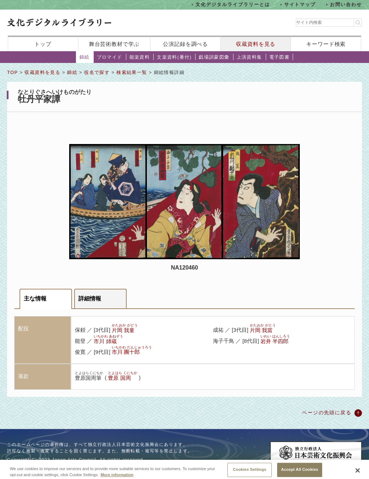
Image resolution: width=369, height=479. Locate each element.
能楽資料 (140, 57)
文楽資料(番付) (174, 57)
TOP (12, 72)
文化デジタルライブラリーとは (232, 4)
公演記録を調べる (185, 44)
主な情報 (35, 299)
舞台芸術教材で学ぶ (114, 44)
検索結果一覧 (131, 72)
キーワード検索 (326, 44)
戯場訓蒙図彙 (214, 57)
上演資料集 (249, 57)
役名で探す (97, 72)
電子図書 (279, 57)
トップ (42, 44)
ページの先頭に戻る (326, 412)
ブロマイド (109, 57)
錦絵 (84, 57)
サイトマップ (300, 4)
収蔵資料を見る (255, 44)
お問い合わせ (346, 4)
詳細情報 (89, 299)
